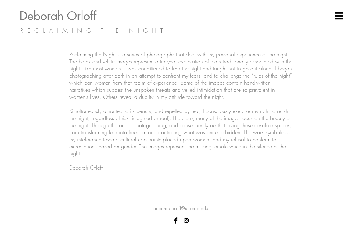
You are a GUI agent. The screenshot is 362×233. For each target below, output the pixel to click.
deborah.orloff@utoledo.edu (180, 208)
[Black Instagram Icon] (186, 220)
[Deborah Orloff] (69, 16)
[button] (339, 16)
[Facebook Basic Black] (176, 220)
